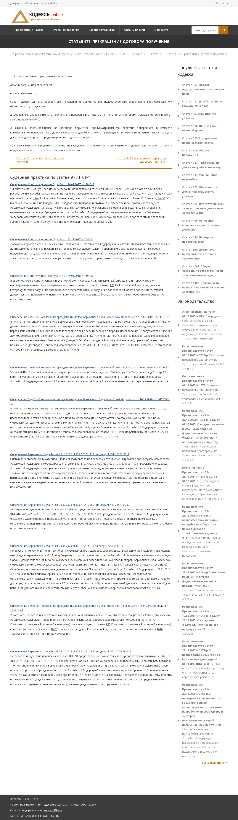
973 (103, 463)
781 (54, 514)
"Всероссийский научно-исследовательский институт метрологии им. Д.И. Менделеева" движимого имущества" (201, 531)
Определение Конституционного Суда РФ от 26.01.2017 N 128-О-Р (52, 184)
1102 (167, 193)
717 (108, 564)
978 (77, 244)
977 (137, 193)
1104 (36, 198)
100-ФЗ (160, 198)
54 (14, 574)
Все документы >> (215, 762)
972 (66, 514)
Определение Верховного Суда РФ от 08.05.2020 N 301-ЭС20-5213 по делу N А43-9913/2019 (68, 546)
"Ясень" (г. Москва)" (201, 620)
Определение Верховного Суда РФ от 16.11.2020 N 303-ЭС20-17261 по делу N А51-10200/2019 (69, 454)
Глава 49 (157, 54)
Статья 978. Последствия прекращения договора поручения (141, 160)
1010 (67, 349)
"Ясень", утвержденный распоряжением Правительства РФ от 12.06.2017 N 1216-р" (203, 581)
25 (122, 665)
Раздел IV (139, 54)
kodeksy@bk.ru (53, 810)
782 (114, 564)
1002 (17, 349)
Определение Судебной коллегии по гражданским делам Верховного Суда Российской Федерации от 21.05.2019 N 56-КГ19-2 (89, 317)
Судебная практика (66, 30)
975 (109, 463)
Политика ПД (50, 815)
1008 (135, 463)
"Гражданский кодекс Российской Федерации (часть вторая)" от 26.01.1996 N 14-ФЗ (70, 54)
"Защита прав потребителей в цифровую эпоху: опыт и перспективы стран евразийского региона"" (203, 659)
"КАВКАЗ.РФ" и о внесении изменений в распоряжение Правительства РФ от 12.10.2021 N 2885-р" (203, 435)
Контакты (221, 3)
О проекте (161, 30)
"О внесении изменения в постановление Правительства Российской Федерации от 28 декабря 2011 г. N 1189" (203, 390)
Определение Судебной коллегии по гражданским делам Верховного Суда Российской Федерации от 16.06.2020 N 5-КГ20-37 (89, 367)
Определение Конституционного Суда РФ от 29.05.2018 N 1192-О (51, 275)
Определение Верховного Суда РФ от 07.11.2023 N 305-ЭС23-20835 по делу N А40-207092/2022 (70, 651)
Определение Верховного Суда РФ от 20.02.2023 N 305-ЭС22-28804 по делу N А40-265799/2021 (70, 505)
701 (89, 345)
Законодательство (102, 30)
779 (48, 514)
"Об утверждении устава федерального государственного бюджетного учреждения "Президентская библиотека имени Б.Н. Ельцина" (203, 483)
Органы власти (134, 30)
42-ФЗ (141, 207)
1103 (98, 514)
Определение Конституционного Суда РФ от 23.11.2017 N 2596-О (51, 239)
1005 (128, 463)
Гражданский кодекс (29, 30)
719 (42, 514)
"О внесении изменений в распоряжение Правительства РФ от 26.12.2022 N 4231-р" (203, 357)
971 (97, 463)
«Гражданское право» (82, 804)
